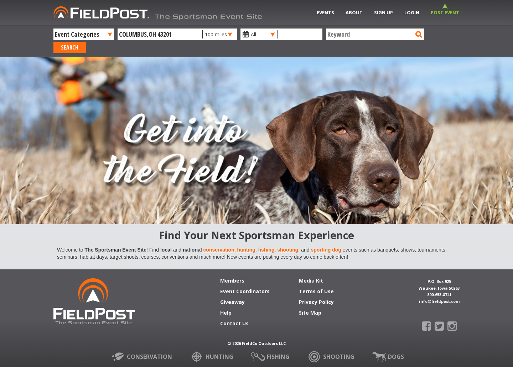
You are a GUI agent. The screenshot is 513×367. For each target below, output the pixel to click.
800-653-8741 (439, 294)
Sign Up (383, 12)
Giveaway (232, 302)
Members (232, 281)
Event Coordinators (245, 292)
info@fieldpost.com (439, 301)
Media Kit (311, 281)
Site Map (310, 313)
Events (325, 12)
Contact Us (234, 324)
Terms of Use (316, 292)
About (354, 12)
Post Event (445, 12)
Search (69, 47)
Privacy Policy (316, 302)
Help (226, 313)
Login (411, 12)
